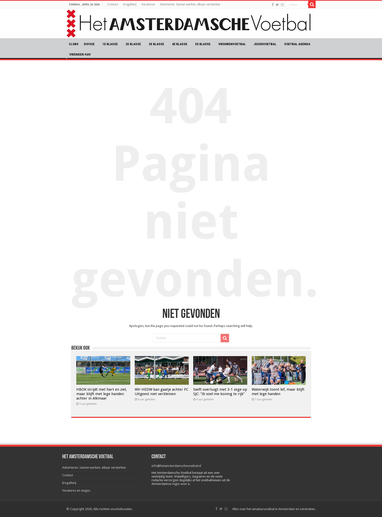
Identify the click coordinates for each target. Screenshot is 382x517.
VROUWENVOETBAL (232, 44)
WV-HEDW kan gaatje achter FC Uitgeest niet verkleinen (161, 391)
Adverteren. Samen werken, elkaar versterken (190, 4)
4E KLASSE (179, 44)
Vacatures (148, 4)
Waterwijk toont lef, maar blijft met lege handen (278, 391)
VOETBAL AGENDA (297, 44)
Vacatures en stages (76, 490)
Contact (112, 4)
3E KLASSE (156, 44)
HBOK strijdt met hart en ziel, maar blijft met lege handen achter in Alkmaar (101, 394)
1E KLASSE (110, 44)
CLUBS (73, 44)
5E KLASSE (202, 44)
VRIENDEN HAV (80, 54)
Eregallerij (129, 4)
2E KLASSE (133, 44)
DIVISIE (89, 44)
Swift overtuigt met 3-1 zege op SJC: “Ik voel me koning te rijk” (220, 391)
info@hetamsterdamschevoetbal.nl (176, 466)
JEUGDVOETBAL (265, 44)
